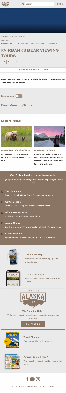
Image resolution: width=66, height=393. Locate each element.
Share (12, 62)
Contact (51, 387)
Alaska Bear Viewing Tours (15, 150)
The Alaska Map (34, 255)
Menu (60, 4)
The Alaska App (34, 275)
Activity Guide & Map (36, 357)
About (42, 387)
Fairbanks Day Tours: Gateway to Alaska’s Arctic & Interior (29, 43)
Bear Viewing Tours (29, 70)
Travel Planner (32, 337)
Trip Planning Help (33, 311)
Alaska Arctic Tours (44, 150)
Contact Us (33, 324)
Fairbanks (6, 41)
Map (45, 70)
